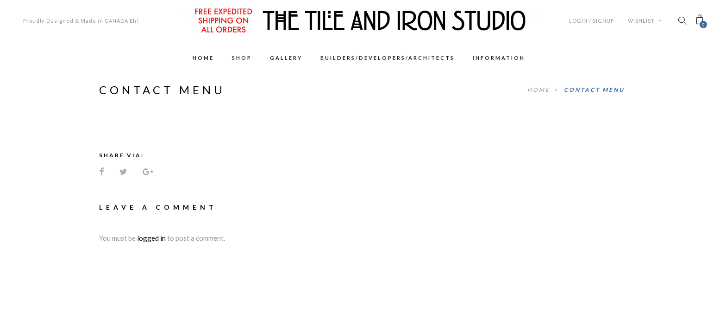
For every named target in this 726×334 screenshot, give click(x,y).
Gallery (286, 58)
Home (203, 58)
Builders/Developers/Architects (387, 58)
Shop (242, 58)
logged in (151, 238)
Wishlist (645, 21)
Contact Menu (594, 89)
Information (499, 58)
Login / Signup (591, 21)
